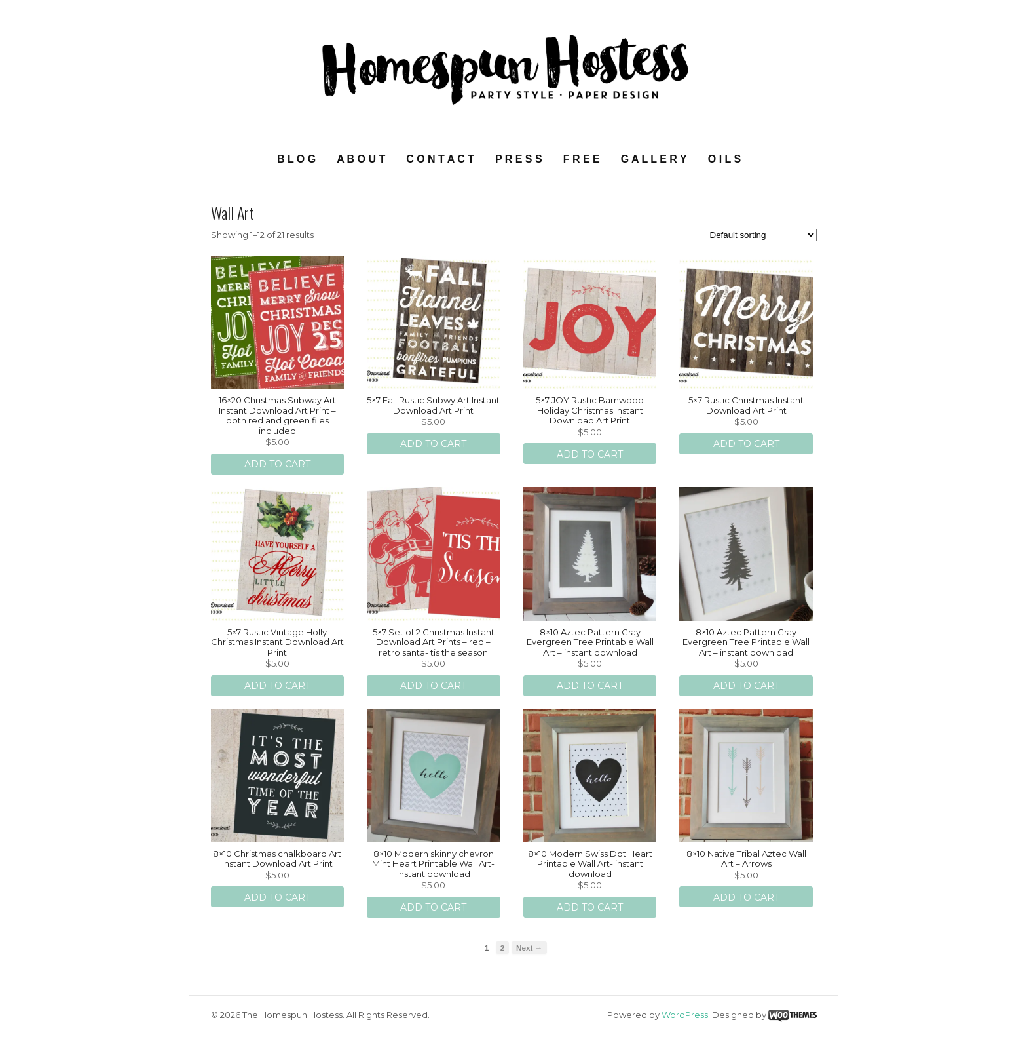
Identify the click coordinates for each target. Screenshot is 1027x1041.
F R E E (581, 159)
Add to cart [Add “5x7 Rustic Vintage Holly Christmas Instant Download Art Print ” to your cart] (277, 686)
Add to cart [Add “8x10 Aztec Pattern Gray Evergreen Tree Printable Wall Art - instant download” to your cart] (590, 686)
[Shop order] (762, 235)
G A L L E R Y (654, 159)
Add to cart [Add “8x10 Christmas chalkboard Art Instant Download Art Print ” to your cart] (277, 897)
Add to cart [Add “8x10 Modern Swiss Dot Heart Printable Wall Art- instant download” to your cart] (590, 907)
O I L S (724, 159)
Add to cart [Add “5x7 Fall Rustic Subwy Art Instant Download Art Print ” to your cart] (433, 444)
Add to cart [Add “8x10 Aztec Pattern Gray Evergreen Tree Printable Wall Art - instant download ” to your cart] (746, 686)
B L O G (296, 159)
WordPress (685, 1015)
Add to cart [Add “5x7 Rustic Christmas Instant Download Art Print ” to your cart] (746, 444)
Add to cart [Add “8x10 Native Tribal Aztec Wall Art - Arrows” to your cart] (746, 897)
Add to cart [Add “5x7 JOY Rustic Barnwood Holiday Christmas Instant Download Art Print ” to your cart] (590, 454)
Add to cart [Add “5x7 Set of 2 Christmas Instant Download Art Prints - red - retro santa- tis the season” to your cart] (433, 686)
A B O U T (361, 159)
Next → (529, 947)
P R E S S (518, 159)
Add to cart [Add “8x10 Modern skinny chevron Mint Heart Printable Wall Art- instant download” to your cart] (433, 907)
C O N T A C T (440, 159)
